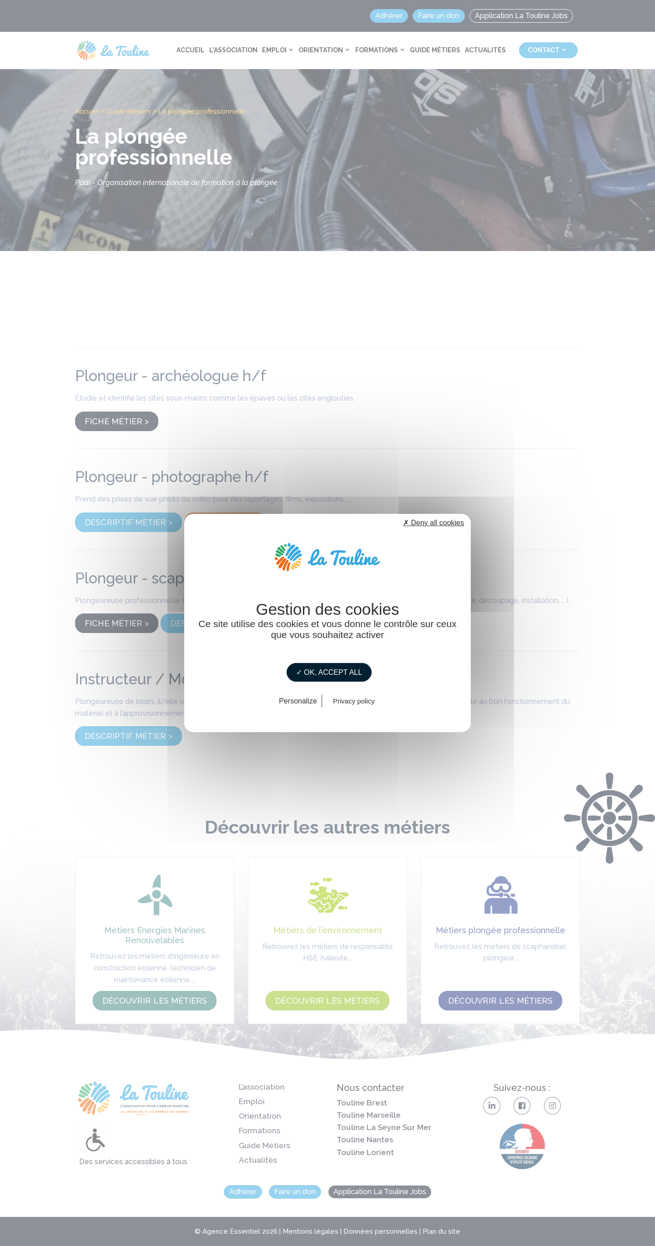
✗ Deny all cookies (433, 523)
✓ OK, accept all (329, 672)
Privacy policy (354, 701)
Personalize (298, 701)
